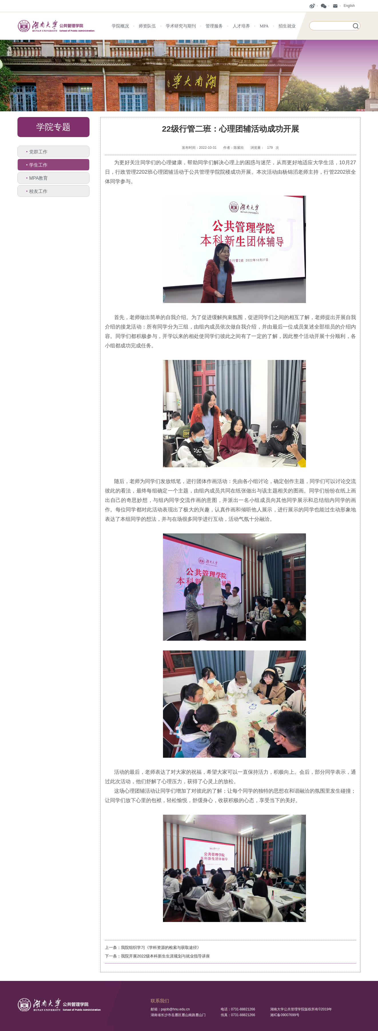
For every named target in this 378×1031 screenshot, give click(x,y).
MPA (264, 26)
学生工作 (38, 165)
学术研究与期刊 (181, 26)
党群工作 (38, 151)
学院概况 (120, 26)
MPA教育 (38, 178)
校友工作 (38, 191)
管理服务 (214, 26)
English (349, 6)
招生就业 (287, 26)
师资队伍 (147, 26)
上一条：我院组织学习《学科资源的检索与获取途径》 (153, 947)
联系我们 (160, 1000)
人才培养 (241, 26)
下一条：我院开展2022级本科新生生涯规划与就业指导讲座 (157, 956)
